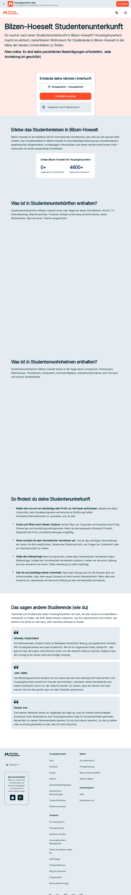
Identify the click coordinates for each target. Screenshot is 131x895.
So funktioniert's (87, 760)
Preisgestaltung (87, 766)
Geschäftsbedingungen (60, 785)
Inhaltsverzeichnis (57, 806)
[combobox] (13, 765)
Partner (52, 779)
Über (51, 760)
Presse (52, 773)
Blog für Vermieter (57, 871)
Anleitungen (54, 859)
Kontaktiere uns (87, 800)
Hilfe (82, 794)
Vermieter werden (57, 834)
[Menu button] (125, 12)
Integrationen (55, 877)
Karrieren (53, 766)
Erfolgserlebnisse (57, 865)
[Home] (10, 13)
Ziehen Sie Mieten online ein (60, 851)
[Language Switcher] (116, 12)
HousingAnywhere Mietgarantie (57, 842)
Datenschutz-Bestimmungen (56, 792)
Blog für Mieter (87, 779)
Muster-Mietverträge (59, 883)
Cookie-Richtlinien (57, 800)
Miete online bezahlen (90, 773)
